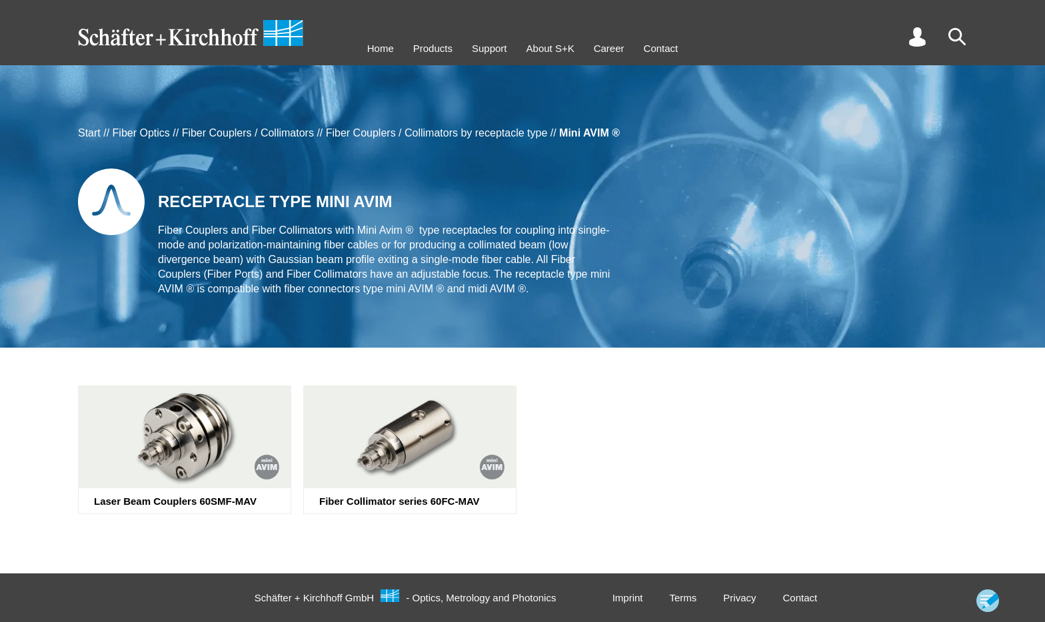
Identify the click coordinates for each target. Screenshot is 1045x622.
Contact (661, 48)
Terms (682, 597)
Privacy (739, 597)
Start (89, 133)
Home (380, 48)
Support (489, 48)
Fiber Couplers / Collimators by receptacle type (437, 133)
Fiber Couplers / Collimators (248, 133)
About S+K (550, 48)
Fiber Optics (141, 133)
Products (433, 48)
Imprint (627, 597)
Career (609, 48)
